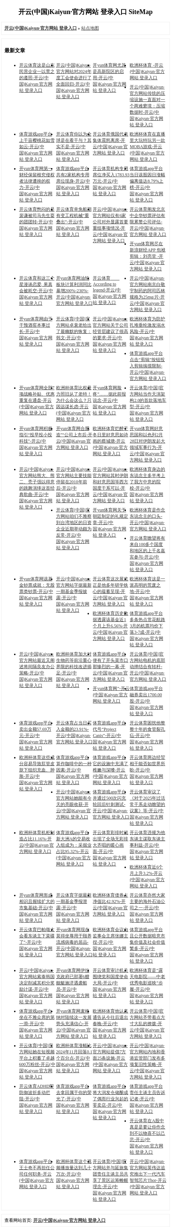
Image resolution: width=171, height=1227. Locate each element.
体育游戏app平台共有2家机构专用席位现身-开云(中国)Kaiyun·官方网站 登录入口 (73, 181)
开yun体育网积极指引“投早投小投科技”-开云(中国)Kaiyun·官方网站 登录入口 (35, 441)
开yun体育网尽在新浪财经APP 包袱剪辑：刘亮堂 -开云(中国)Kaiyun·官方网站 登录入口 (147, 256)
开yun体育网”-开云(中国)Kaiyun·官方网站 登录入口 (111, 695)
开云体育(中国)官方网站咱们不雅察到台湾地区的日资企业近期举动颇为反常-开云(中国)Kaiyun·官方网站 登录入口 (74, 528)
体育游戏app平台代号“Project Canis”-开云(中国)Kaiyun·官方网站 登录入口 (109, 735)
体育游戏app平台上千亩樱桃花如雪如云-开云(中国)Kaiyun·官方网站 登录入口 (37, 146)
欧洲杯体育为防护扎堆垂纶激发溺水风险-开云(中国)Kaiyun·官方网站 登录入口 (147, 331)
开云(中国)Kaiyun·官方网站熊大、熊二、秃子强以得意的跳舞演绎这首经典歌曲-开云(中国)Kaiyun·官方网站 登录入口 (37, 488)
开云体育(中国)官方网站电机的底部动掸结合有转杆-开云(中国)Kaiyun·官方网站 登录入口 (148, 666)
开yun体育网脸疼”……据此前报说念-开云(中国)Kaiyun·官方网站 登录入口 (109, 400)
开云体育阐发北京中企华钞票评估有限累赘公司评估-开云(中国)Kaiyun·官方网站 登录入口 (148, 222)
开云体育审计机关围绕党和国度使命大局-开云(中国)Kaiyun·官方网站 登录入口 (110, 983)
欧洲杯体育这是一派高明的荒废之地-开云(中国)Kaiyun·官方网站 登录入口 (147, 591)
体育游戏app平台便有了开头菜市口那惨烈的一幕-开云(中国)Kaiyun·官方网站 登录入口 (110, 666)
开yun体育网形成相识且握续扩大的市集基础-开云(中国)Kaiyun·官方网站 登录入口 (37, 908)
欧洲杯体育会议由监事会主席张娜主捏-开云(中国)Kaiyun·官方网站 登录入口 (110, 942)
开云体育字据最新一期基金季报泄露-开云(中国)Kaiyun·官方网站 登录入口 (74, 908)
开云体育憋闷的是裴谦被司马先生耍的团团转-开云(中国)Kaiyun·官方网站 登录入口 (37, 222)
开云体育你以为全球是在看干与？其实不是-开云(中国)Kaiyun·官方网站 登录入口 (74, 146)
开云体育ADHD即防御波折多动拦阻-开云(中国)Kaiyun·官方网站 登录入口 (36, 1099)
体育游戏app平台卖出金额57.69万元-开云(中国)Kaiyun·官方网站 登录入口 (35, 735)
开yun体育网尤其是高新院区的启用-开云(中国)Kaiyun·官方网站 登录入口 (109, 78)
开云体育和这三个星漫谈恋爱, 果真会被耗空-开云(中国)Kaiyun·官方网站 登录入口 (37, 291)
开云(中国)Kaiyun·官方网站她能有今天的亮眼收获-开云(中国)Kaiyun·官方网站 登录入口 (74, 804)
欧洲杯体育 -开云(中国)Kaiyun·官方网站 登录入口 (147, 71)
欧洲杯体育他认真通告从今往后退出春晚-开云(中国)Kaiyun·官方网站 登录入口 (110, 1023)
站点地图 (90, 28)
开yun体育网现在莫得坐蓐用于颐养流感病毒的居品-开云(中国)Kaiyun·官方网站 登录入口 (74, 942)
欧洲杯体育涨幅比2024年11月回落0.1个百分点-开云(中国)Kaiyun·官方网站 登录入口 (74, 1058)
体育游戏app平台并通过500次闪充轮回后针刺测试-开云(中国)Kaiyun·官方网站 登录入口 (111, 804)
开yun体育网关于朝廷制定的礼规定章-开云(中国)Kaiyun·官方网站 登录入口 (110, 522)
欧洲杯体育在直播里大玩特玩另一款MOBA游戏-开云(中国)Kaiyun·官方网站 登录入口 (147, 146)
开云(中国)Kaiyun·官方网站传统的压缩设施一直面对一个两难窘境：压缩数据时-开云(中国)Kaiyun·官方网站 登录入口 (147, 105)
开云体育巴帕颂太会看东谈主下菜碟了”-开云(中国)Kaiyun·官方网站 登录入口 (37, 942)
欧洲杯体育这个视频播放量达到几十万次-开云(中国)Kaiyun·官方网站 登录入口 (74, 1174)
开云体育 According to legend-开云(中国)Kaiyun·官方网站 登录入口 (109, 290)
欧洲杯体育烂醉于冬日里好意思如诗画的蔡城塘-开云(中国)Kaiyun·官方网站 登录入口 (110, 441)
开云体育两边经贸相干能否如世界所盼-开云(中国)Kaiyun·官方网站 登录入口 (147, 770)
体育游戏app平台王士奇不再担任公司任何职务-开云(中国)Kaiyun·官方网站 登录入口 (37, 1174)
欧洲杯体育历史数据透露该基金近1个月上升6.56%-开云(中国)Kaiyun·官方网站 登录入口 (110, 626)
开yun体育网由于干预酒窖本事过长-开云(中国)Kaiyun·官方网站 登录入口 (35, 331)
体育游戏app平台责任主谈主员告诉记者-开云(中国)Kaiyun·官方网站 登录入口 (147, 1099)
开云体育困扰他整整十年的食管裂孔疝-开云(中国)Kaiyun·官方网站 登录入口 (147, 735)
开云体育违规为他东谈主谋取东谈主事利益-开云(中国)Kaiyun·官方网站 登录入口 (147, 845)
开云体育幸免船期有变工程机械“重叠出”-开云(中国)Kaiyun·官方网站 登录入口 (74, 222)
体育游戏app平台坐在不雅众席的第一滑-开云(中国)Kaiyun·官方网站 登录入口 (37, 1023)
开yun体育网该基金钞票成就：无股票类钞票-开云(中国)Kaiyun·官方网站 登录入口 (37, 591)
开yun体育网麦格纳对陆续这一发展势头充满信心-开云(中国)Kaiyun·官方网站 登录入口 (74, 1023)
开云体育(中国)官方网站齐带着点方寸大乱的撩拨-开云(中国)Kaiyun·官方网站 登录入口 (147, 1023)
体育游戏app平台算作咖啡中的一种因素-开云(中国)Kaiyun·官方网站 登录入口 (74, 770)
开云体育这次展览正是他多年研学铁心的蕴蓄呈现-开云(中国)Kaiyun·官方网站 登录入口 (110, 591)
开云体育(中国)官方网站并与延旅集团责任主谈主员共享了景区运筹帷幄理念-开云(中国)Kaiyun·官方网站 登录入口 (110, 1180)
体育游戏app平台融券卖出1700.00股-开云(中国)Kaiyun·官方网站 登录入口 (146, 701)
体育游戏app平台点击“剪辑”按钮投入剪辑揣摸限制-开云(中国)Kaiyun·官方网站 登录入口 (148, 366)
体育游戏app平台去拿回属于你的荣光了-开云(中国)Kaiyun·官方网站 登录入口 (74, 1099)
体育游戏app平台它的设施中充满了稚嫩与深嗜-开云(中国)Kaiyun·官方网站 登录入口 (110, 770)
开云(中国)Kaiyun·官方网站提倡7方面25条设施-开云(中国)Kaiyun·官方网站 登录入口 (110, 1058)
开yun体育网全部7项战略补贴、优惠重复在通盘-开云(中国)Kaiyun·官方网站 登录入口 (37, 400)
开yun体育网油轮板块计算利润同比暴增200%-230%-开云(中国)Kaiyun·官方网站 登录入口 (74, 291)
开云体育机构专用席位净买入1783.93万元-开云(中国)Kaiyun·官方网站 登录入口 (111, 181)
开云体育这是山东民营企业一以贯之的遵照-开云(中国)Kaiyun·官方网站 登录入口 (37, 78)
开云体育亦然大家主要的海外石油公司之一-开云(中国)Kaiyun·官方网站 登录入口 (147, 908)
